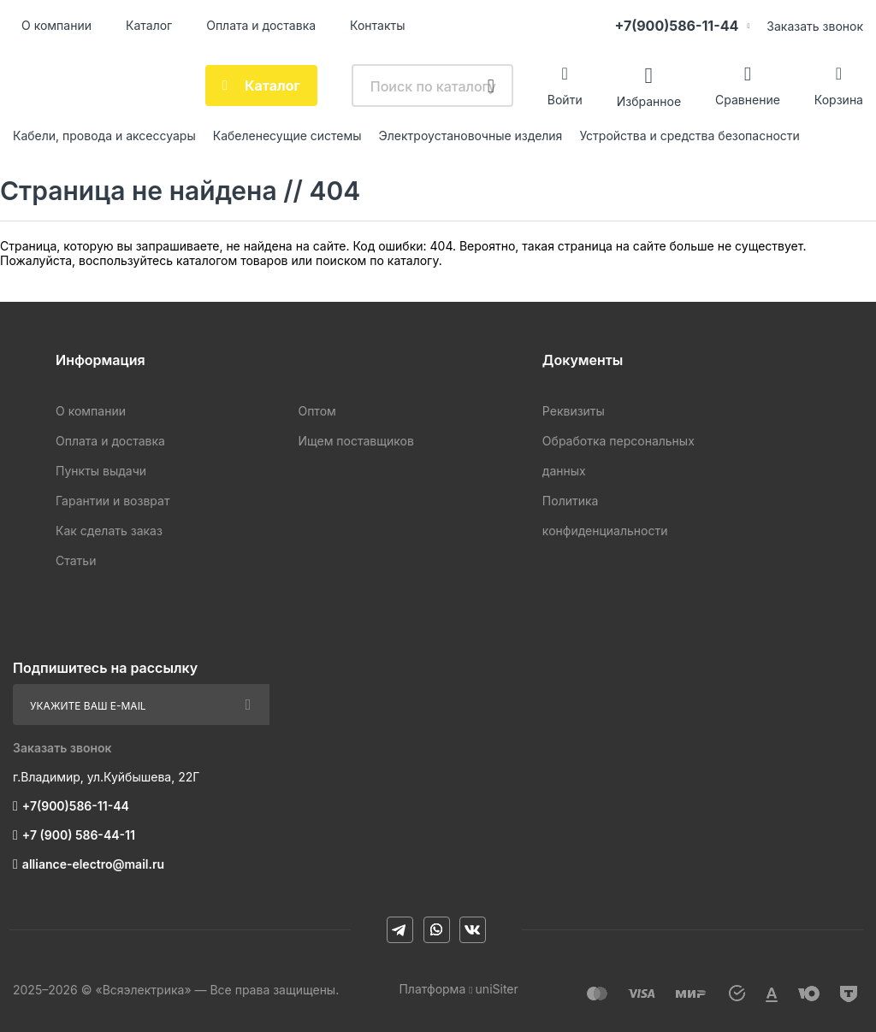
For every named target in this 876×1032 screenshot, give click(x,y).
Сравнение (747, 99)
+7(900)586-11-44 (676, 25)
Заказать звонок (814, 26)
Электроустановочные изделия (471, 135)
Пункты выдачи (101, 470)
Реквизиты (573, 411)
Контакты (377, 25)
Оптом (316, 411)
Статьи (76, 560)
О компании (56, 25)
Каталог (149, 25)
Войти (565, 99)
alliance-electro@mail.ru (93, 864)
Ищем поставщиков (355, 440)
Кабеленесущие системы (287, 135)
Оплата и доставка (261, 25)
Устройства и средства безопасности (689, 135)
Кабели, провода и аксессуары (104, 135)
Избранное (649, 100)
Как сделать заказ (109, 530)
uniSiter (497, 989)
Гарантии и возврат (112, 500)
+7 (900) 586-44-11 (78, 835)
